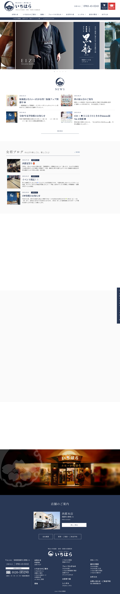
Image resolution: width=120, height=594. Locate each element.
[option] (60, 45)
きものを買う (66, 568)
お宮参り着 (70, 14)
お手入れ (105, 14)
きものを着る (94, 566)
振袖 (42, 14)
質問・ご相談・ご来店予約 (67, 537)
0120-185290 (20, 572)
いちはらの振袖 (67, 560)
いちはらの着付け (95, 573)
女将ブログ (37, 564)
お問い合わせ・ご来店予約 (117, 306)
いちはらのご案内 (29, 14)
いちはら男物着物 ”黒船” (69, 571)
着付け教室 (93, 14)
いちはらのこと (39, 571)
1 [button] (54, 72)
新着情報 (37, 562)
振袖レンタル (94, 560)
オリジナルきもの (67, 575)
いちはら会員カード (40, 575)
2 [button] (57, 72)
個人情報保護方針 (95, 583)
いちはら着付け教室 (96, 571)
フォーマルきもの (54, 14)
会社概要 (46, 537)
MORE (60, 131)
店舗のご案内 (38, 573)
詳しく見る (74, 525)
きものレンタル (67, 586)
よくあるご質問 (39, 579)
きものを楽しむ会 (95, 568)
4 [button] (63, 72)
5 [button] (66, 72)
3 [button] (60, 72)
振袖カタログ (66, 562)
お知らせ (15, 14)
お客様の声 (37, 577)
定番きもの (65, 573)
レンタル (81, 14)
